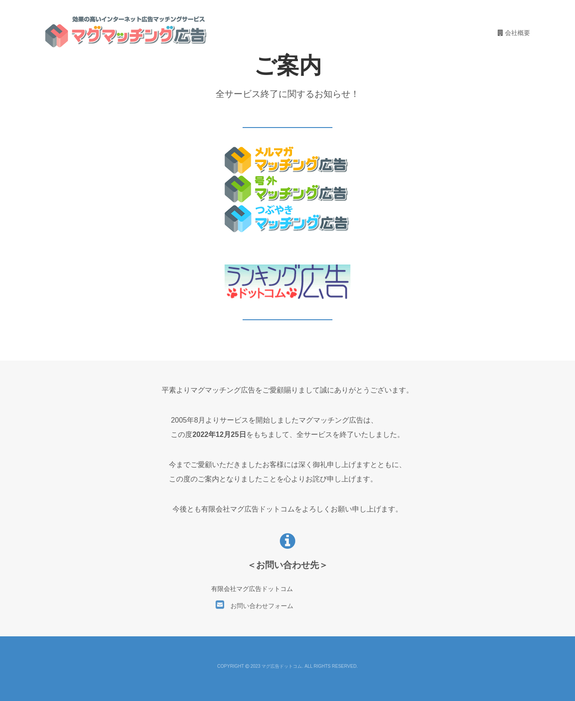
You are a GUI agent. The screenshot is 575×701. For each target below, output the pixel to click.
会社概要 (514, 32)
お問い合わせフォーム (254, 605)
